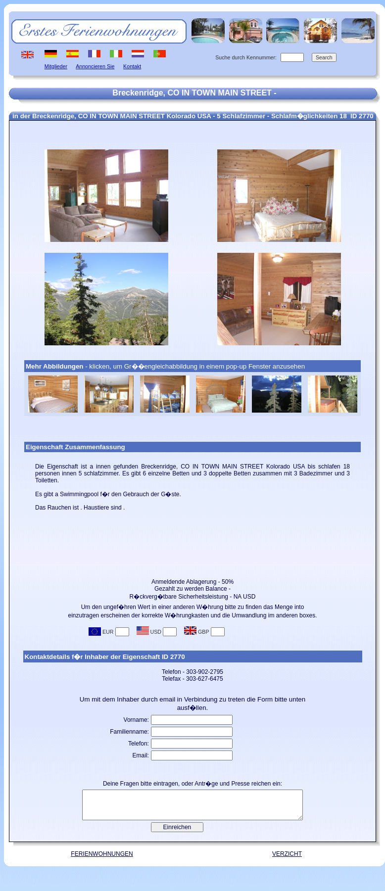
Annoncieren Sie (95, 66)
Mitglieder (56, 66)
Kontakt (132, 66)
